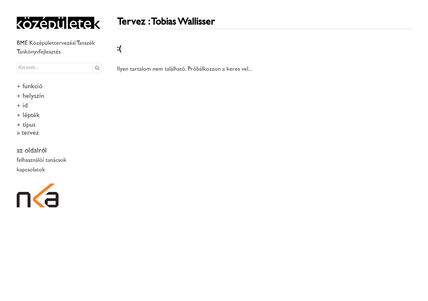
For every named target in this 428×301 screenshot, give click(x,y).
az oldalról (32, 151)
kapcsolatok (31, 170)
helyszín (33, 96)
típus (29, 125)
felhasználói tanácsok (41, 160)
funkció (33, 87)
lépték (31, 115)
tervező (31, 133)
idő (26, 106)
